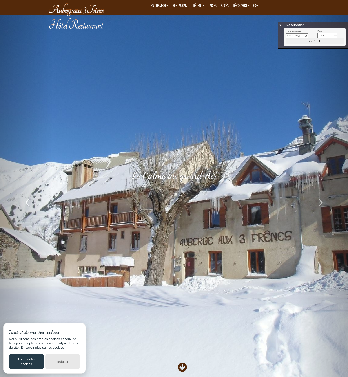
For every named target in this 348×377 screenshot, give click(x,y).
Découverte (241, 5)
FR (255, 5)
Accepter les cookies (26, 361)
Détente (198, 5)
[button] (26, 194)
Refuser (63, 361)
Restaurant (181, 5)
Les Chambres (158, 5)
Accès (225, 5)
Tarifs (212, 5)
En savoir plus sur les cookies (42, 347)
